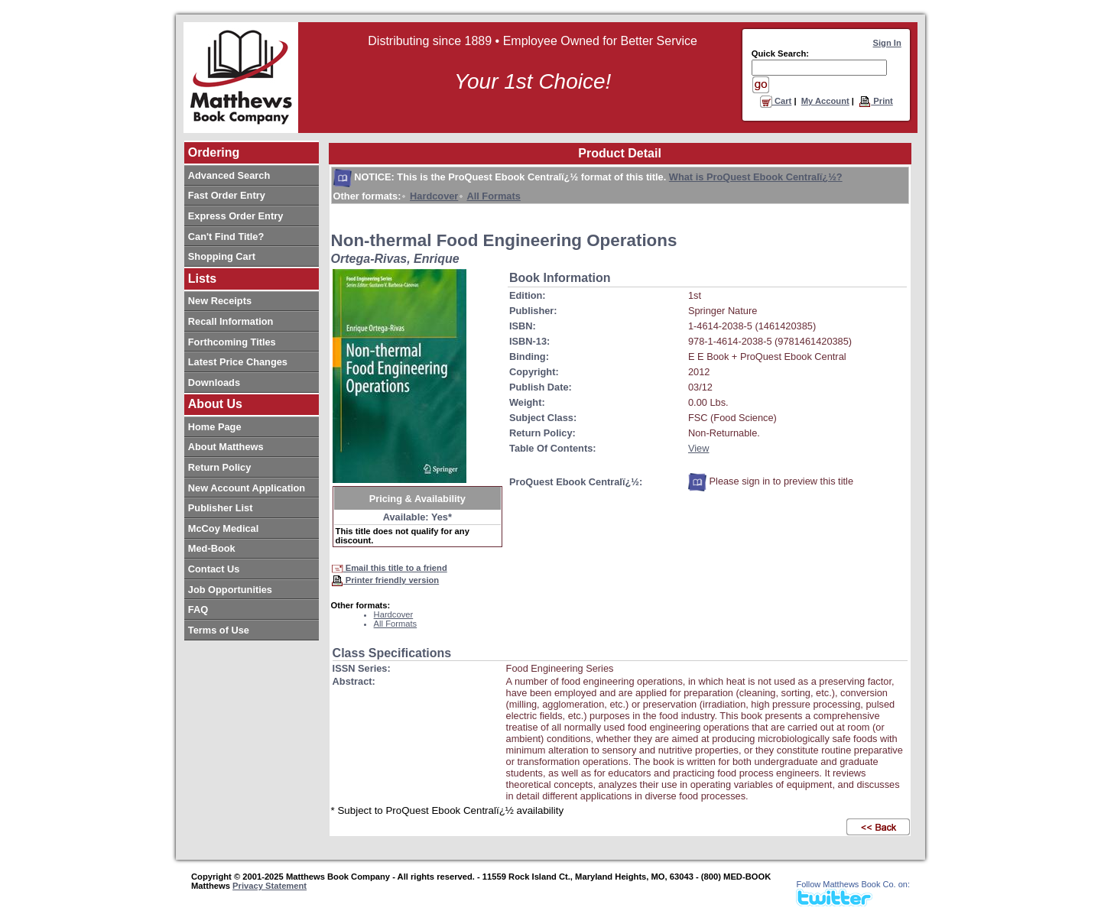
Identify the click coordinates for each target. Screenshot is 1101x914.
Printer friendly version (385, 580)
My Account (825, 100)
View (699, 448)
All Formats (493, 196)
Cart (776, 100)
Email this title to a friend (389, 567)
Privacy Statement (269, 885)
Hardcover (434, 196)
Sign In (887, 42)
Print (876, 100)
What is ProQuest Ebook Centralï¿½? (756, 177)
